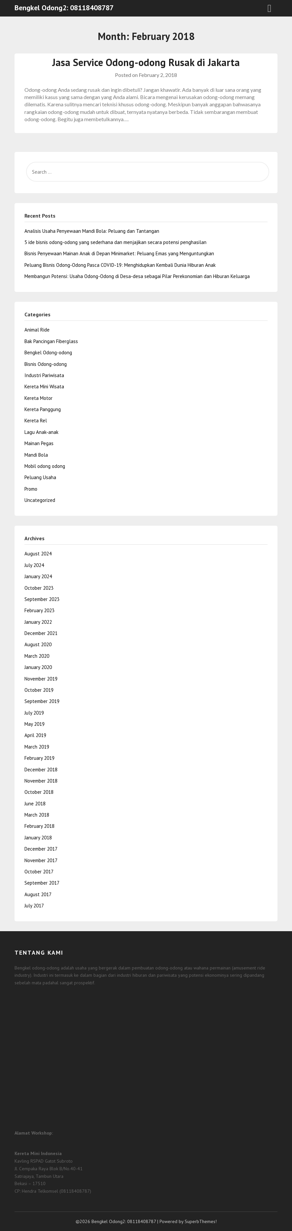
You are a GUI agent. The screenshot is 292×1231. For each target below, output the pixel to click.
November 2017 (40, 860)
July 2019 (34, 713)
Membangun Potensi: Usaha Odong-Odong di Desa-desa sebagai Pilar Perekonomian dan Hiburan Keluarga (137, 276)
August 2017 (38, 894)
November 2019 (40, 679)
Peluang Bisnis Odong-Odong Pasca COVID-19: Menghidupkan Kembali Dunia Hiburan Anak (120, 265)
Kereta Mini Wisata (44, 386)
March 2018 (36, 815)
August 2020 (38, 644)
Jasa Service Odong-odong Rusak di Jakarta (146, 62)
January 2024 (38, 576)
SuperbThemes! (201, 1221)
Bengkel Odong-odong (48, 352)
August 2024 (38, 553)
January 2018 (38, 837)
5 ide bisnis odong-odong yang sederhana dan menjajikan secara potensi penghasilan (115, 242)
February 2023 (39, 610)
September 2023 (41, 599)
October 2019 (39, 690)
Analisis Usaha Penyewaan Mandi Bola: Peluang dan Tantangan (91, 231)
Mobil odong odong (44, 466)
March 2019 (36, 747)
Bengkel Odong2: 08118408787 (64, 7)
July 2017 (34, 905)
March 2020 (36, 656)
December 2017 (40, 849)
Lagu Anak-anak (41, 432)
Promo (30, 489)
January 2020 (38, 667)
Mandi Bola (36, 455)
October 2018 (39, 792)
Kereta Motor (38, 398)
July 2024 (34, 565)
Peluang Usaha (40, 477)
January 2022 (38, 622)
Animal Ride (37, 330)
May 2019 (34, 724)
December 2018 (40, 769)
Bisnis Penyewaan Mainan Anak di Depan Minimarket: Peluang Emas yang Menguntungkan (119, 253)
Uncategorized (39, 500)
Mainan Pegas (39, 443)
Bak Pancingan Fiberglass (51, 341)
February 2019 (39, 758)
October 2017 (39, 871)
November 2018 (40, 781)
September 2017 (41, 883)
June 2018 (35, 803)
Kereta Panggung (42, 409)
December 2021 (40, 633)
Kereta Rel (35, 420)
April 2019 (35, 735)
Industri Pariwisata (44, 375)
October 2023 (39, 588)
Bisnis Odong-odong (45, 364)
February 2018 (39, 826)
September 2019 (41, 701)
